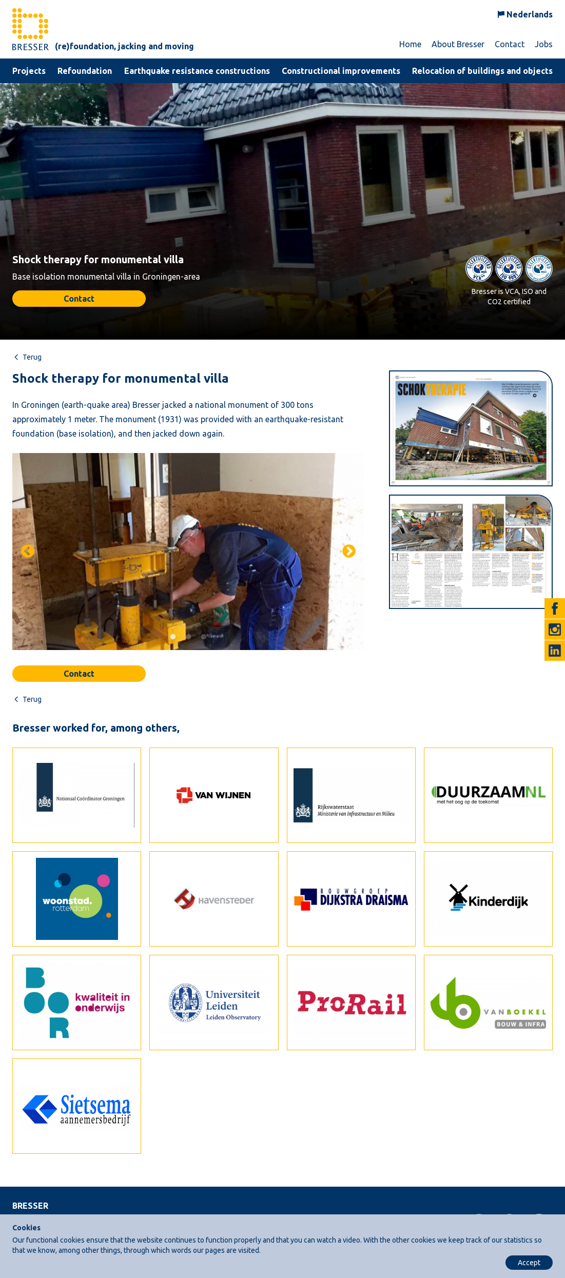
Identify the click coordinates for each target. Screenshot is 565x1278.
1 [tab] (173, 637)
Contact (509, 44)
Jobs (544, 44)
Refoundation (84, 70)
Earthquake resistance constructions (197, 70)
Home (410, 44)
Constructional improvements (341, 70)
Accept (529, 1263)
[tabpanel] (188, 551)
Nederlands (529, 14)
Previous (27, 551)
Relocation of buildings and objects (482, 70)
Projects (29, 70)
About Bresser (458, 44)
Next (349, 551)
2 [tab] (188, 637)
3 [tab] (204, 637)
